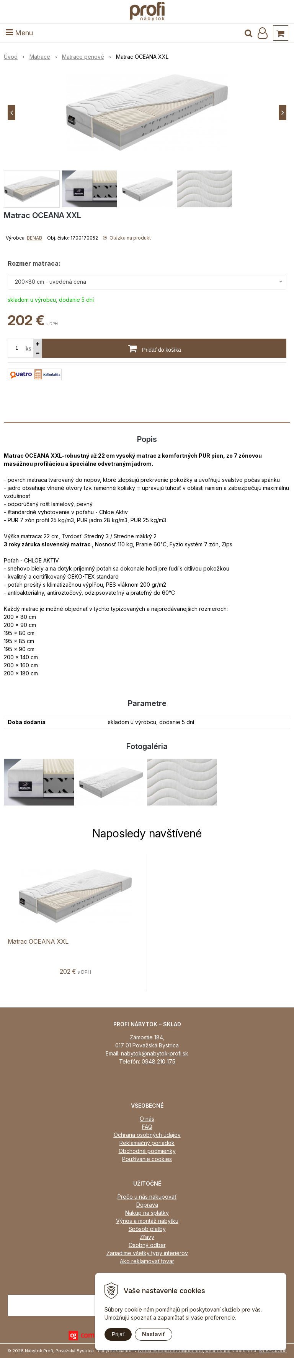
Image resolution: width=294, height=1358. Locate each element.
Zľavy (147, 1237)
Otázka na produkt (127, 238)
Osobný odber (147, 1245)
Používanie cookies (147, 1159)
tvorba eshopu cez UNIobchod (170, 1350)
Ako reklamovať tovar (147, 1261)
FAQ (147, 1126)
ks (28, 348)
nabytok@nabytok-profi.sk (154, 1053)
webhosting (217, 1350)
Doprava (147, 1204)
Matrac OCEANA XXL (38, 941)
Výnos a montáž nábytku (147, 1220)
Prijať (118, 1334)
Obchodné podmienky (147, 1151)
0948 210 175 (158, 1061)
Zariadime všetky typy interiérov (147, 1253)
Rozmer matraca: (34, 263)
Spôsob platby (147, 1229)
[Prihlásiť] (263, 33)
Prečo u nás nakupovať (147, 1196)
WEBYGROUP (273, 1350)
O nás (147, 1118)
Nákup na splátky (147, 1212)
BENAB (34, 238)
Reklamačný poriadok (147, 1143)
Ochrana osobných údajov (147, 1134)
